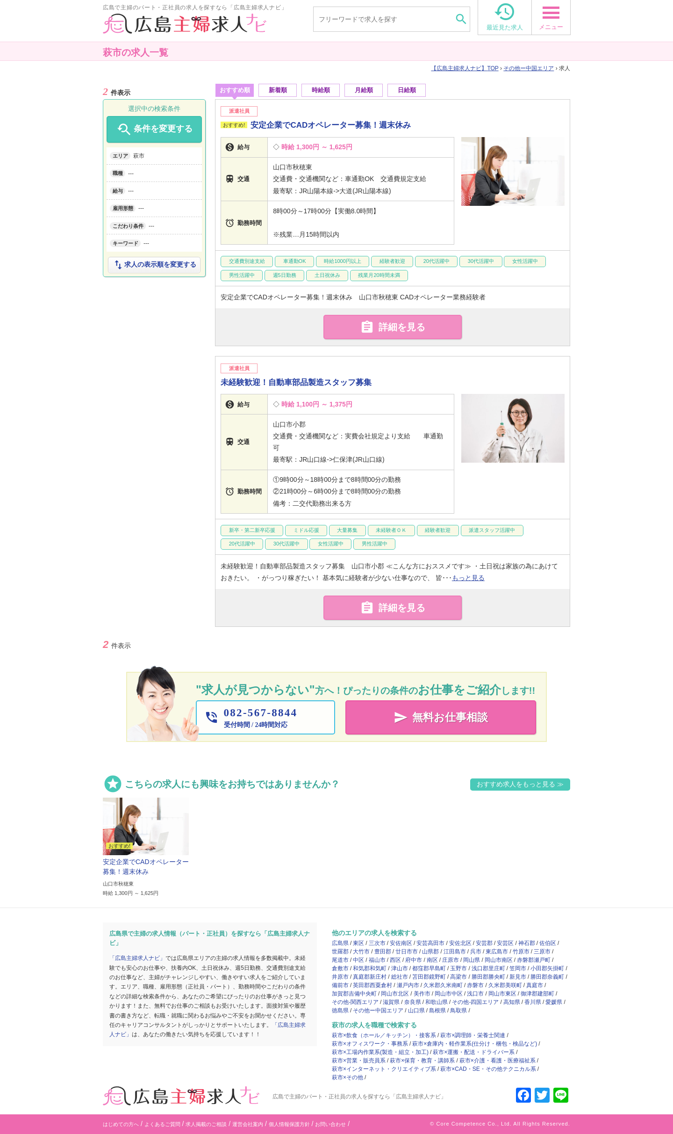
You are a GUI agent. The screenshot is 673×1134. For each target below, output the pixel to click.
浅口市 (475, 993)
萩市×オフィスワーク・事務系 (370, 1043)
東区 (358, 943)
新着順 (278, 90)
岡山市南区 (499, 960)
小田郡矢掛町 (547, 968)
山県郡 (430, 951)
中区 (358, 960)
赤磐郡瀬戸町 (534, 960)
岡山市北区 (395, 993)
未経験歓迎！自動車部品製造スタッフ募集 (296, 382)
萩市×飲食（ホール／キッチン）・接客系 (384, 1035)
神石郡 (526, 943)
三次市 (377, 943)
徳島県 (340, 1010)
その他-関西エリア (355, 1002)
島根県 (437, 1010)
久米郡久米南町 (443, 985)
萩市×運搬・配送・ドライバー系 (474, 1052)
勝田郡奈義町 (547, 977)
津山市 (399, 968)
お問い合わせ (330, 1124)
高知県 (511, 1002)
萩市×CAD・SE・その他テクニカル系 (488, 1069)
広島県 (340, 943)
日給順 (407, 90)
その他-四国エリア (475, 1002)
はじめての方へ (121, 1124)
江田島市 (455, 951)
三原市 (542, 951)
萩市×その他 (347, 1077)
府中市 (413, 960)
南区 (432, 960)
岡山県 (471, 960)
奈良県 (412, 1002)
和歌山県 (436, 1002)
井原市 (340, 977)
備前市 (340, 985)
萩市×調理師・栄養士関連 (472, 1035)
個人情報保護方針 (289, 1124)
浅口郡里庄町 (488, 968)
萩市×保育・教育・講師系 (422, 1060)
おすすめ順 (235, 90)
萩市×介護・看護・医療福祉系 (497, 1060)
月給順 (364, 90)
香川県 (532, 1002)
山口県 (416, 1010)
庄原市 (450, 960)
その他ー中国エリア (528, 68)
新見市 (517, 977)
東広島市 (497, 951)
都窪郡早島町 (429, 968)
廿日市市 (406, 951)
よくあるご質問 (162, 1124)
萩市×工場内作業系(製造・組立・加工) (380, 1052)
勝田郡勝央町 (488, 977)
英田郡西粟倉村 (372, 985)
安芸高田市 (430, 943)
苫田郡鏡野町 (429, 977)
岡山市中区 (449, 993)
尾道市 (340, 960)
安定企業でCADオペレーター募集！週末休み (331, 125)
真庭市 (534, 985)
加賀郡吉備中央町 (354, 993)
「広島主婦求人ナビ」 (137, 958)
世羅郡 (340, 951)
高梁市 (458, 977)
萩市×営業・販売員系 (359, 1060)
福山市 (377, 960)
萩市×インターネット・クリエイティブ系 (384, 1069)
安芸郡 (484, 943)
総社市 (399, 977)
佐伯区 (547, 943)
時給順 (321, 90)
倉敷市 (340, 968)
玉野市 (458, 968)
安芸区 (505, 943)
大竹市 (361, 951)
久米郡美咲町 (505, 985)
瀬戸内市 (408, 985)
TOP (464, 68)
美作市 (422, 993)
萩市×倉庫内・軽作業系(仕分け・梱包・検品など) (474, 1043)
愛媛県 (553, 1002)
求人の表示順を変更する (154, 265)
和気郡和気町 (370, 968)
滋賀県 (391, 1002)
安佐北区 (460, 943)
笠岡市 (517, 968)
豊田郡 (382, 951)
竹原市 (521, 951)
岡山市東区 (502, 993)
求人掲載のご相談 (206, 1124)
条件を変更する (154, 130)
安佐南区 (401, 943)
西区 (395, 960)
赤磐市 (475, 985)
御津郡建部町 (537, 993)
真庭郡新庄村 (370, 977)
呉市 (475, 951)
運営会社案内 (247, 1124)
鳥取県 (458, 1010)
